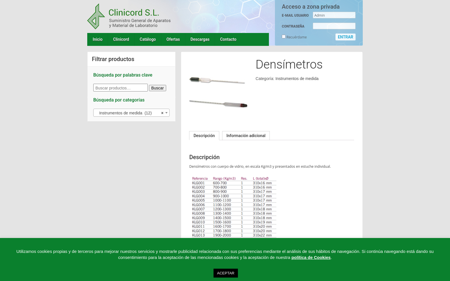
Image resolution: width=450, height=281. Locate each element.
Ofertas (173, 39)
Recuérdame (294, 37)
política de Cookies (311, 257)
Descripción (204, 135)
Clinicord (121, 39)
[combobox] (131, 113)
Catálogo (148, 39)
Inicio (97, 39)
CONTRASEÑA (293, 26)
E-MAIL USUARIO (295, 15)
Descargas (200, 39)
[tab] (204, 135)
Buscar (157, 88)
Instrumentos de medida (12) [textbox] (130, 113)
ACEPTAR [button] (225, 273)
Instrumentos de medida (297, 78)
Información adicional (245, 135)
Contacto (228, 39)
